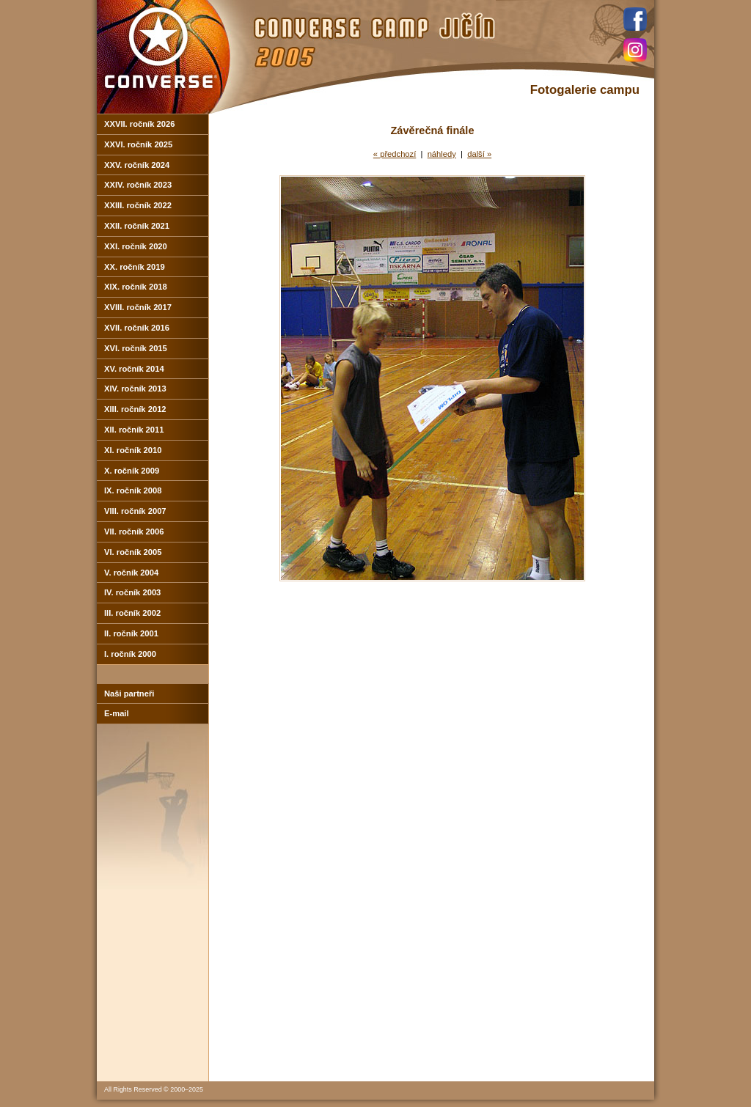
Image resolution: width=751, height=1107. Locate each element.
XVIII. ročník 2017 (138, 307)
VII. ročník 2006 (134, 531)
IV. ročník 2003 (132, 592)
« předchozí (394, 154)
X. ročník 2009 (131, 470)
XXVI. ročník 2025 (138, 144)
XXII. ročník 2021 (136, 225)
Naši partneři (129, 693)
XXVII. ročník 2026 (139, 123)
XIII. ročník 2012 (135, 409)
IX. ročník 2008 (132, 490)
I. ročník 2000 (130, 654)
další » (479, 154)
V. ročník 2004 (131, 572)
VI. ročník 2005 (132, 552)
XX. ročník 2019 (134, 266)
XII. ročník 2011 (134, 429)
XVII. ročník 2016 (136, 327)
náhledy (442, 154)
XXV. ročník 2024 (136, 165)
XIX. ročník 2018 (135, 286)
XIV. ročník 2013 (135, 388)
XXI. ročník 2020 (135, 246)
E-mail (116, 713)
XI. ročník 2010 (132, 450)
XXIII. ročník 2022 (138, 205)
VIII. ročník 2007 (135, 511)
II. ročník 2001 (131, 633)
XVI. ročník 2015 (135, 348)
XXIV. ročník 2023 (138, 184)
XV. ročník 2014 (134, 368)
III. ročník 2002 (132, 612)
